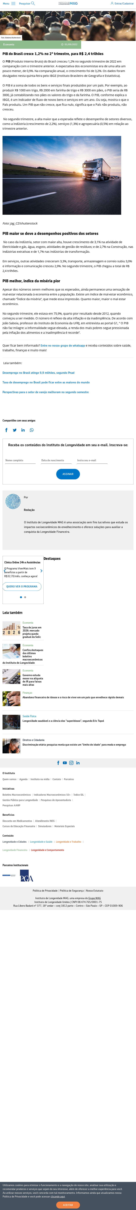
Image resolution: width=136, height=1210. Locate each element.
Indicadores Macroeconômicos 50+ (52, 794)
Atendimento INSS (45, 821)
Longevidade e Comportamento (47, 850)
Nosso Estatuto (94, 890)
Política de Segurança (72, 890)
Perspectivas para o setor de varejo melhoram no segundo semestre (46, 392)
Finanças (27, 692)
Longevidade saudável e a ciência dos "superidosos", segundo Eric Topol (63, 720)
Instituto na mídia (40, 779)
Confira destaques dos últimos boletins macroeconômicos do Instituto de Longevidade (23, 656)
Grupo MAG (94, 898)
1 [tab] (21, 597)
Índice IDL (79, 794)
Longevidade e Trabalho (68, 841)
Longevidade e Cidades (15, 841)
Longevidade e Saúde (41, 841)
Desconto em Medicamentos (17, 821)
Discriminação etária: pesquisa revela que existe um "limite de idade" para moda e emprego (74, 744)
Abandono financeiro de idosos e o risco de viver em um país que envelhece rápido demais (73, 697)
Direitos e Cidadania (33, 740)
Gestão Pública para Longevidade (20, 800)
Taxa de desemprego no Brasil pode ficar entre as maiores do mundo (46, 382)
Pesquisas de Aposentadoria (56, 800)
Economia (8, 44)
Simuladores (44, 826)
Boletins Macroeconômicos (17, 794)
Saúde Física (29, 716)
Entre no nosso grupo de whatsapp (63, 345)
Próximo (40, 570)
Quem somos (9, 779)
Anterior (5, 570)
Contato (57, 779)
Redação (29, 509)
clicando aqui (47, 1196)
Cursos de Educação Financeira (19, 826)
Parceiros (69, 779)
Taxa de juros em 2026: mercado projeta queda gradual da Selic (32, 632)
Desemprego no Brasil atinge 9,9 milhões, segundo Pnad (38, 372)
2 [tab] (25, 597)
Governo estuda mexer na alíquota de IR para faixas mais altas (33, 680)
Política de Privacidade (45, 890)
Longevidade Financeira (15, 850)
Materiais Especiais (64, 826)
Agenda (23, 779)
